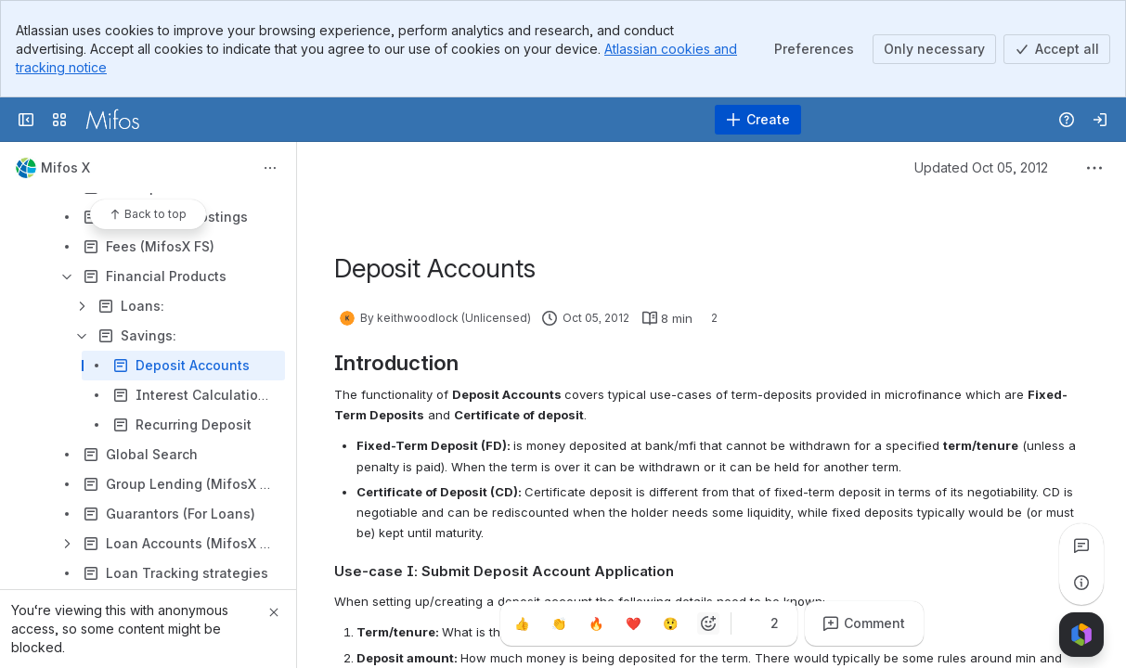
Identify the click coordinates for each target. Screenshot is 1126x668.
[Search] (516, 120)
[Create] (758, 120)
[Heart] (634, 623)
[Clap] (560, 623)
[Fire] (597, 623)
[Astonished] (671, 623)
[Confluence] (112, 120)
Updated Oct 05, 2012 (981, 167)
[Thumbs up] (522, 623)
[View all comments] (1081, 545)
